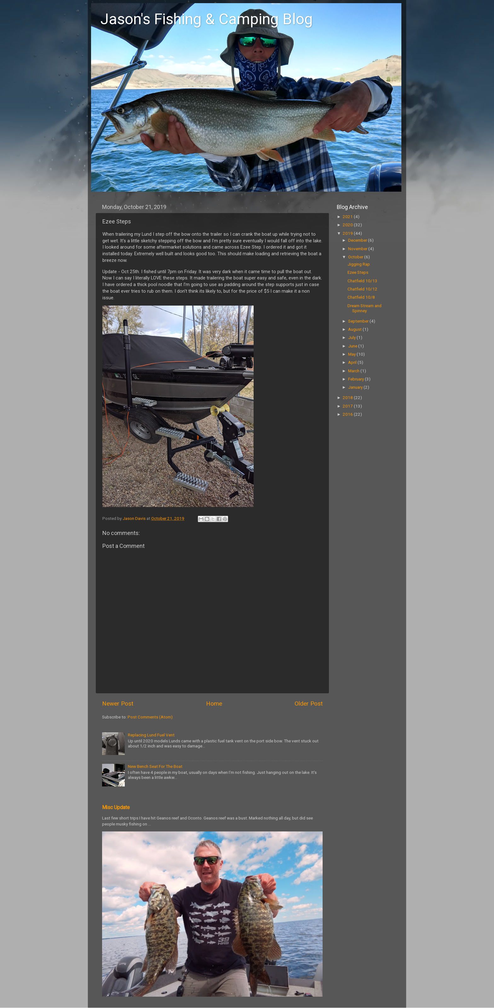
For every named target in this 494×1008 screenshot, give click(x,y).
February (356, 378)
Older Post (309, 703)
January (356, 387)
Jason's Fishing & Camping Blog (207, 19)
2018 (348, 397)
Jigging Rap (359, 264)
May (352, 354)
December (358, 240)
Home (214, 703)
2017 (348, 405)
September (359, 321)
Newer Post (117, 703)
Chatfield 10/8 (361, 297)
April (353, 362)
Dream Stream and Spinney (365, 308)
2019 (348, 233)
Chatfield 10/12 (362, 288)
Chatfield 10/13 (362, 280)
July (352, 337)
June (353, 345)
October (356, 256)
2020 (348, 224)
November (358, 248)
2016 (348, 414)
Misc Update (116, 807)
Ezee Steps (358, 272)
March (354, 370)
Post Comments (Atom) (150, 716)
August (355, 329)
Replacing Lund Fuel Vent (151, 734)
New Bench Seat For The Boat (155, 766)
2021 (348, 216)
